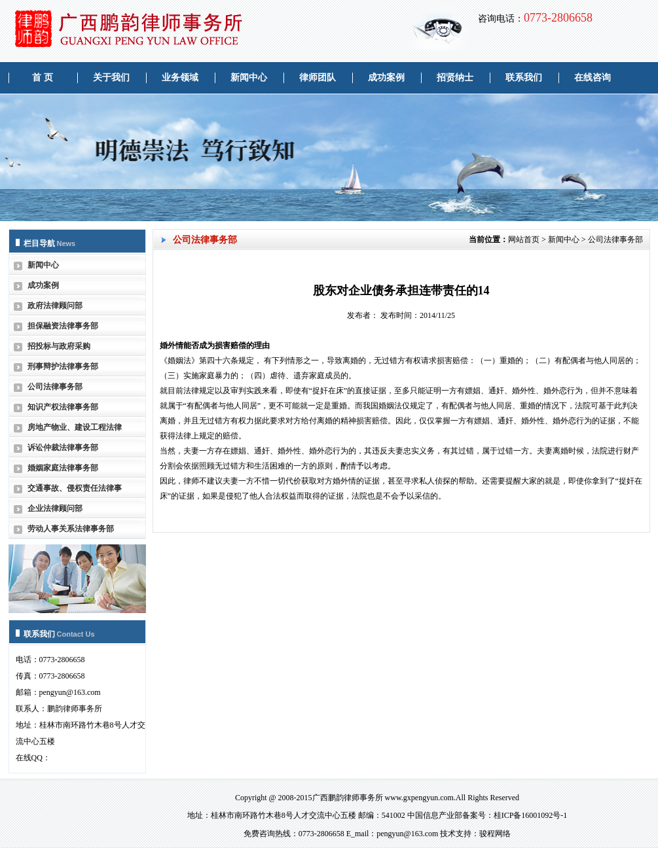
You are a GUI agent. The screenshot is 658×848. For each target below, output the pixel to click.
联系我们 (523, 77)
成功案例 (386, 77)
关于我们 (111, 77)
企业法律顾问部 (54, 508)
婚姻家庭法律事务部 (62, 467)
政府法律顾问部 (54, 305)
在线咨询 (592, 77)
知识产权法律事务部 (62, 407)
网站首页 (523, 239)
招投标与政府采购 (58, 346)
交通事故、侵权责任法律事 (74, 488)
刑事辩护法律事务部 (62, 366)
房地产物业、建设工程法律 (74, 427)
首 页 (42, 77)
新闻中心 (248, 77)
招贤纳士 (455, 77)
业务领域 (180, 77)
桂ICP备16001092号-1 (531, 815)
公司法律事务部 (54, 386)
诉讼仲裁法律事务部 (62, 447)
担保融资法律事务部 (62, 325)
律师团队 (317, 77)
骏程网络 (495, 833)
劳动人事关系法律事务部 (70, 528)
